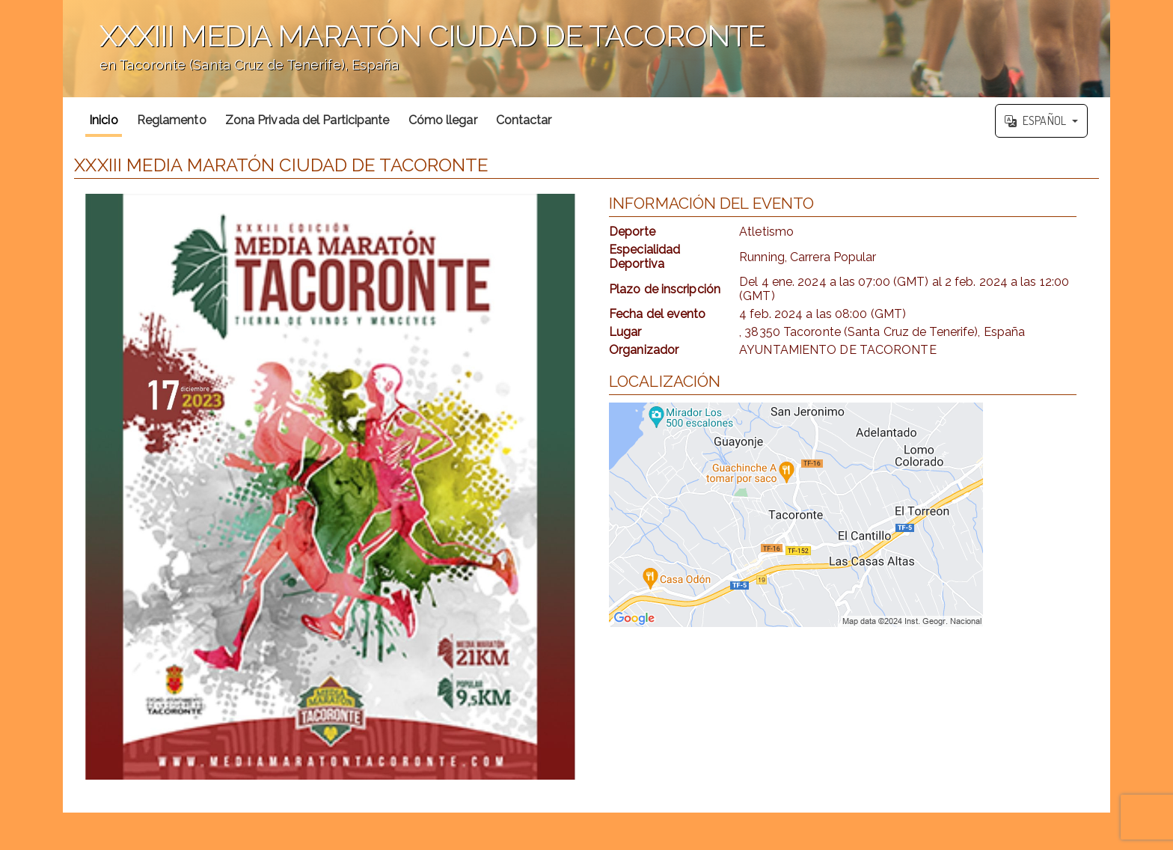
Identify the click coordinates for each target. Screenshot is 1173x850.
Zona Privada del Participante (307, 120)
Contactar (524, 120)
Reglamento (171, 120)
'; (586, 48)
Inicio (103, 120)
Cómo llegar (442, 120)
